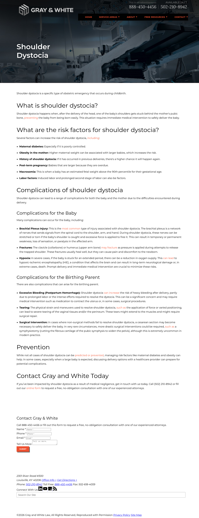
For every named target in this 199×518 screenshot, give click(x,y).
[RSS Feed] (55, 490)
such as (121, 307)
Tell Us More (24, 444)
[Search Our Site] (101, 495)
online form (33, 388)
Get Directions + (67, 481)
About (131, 17)
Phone (21, 433)
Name (21, 429)
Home (88, 17)
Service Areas (108, 17)
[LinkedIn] (40, 490)
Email (21, 437)
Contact (180, 17)
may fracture (109, 247)
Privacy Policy (121, 515)
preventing (31, 117)
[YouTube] (45, 490)
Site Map (136, 515)
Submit (22, 450)
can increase (111, 292)
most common (71, 228)
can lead (168, 258)
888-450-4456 (142, 7)
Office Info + (49, 481)
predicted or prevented (89, 355)
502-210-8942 (174, 7)
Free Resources (154, 17)
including (93, 138)
